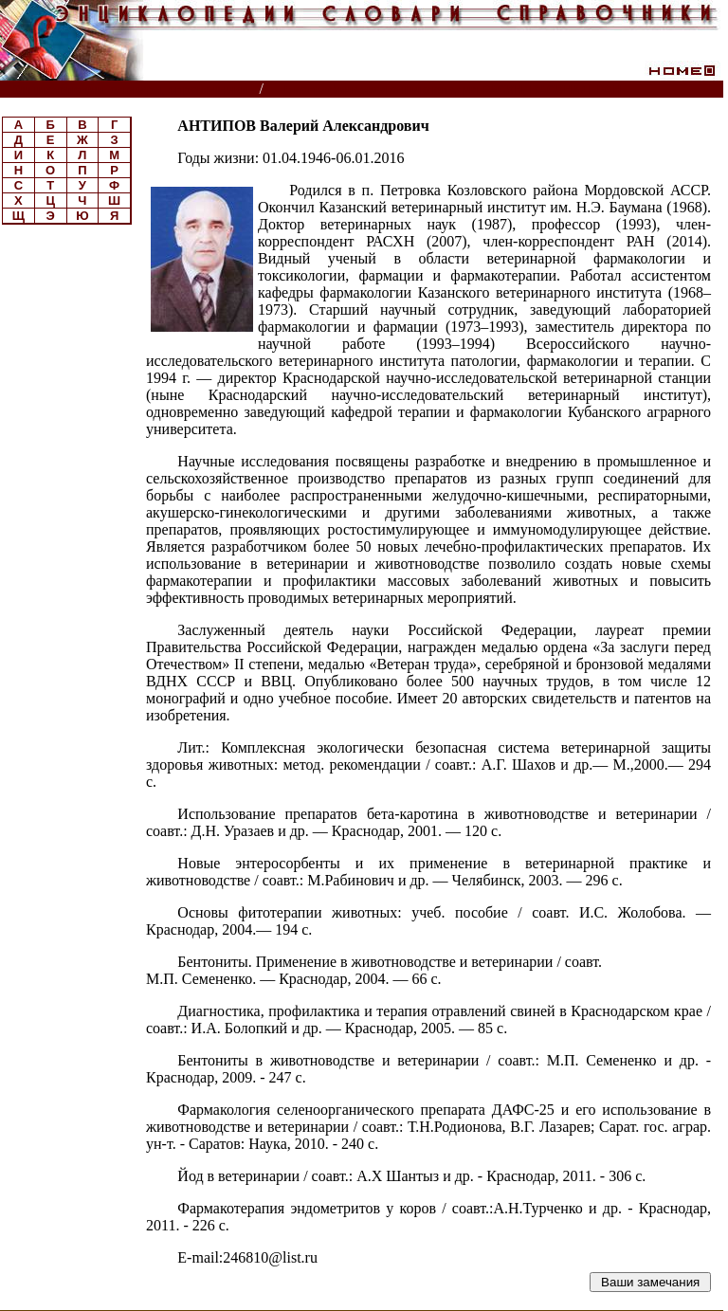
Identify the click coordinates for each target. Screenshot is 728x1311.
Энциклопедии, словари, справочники (130, 89)
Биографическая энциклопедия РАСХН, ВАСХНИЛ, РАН (453, 89)
